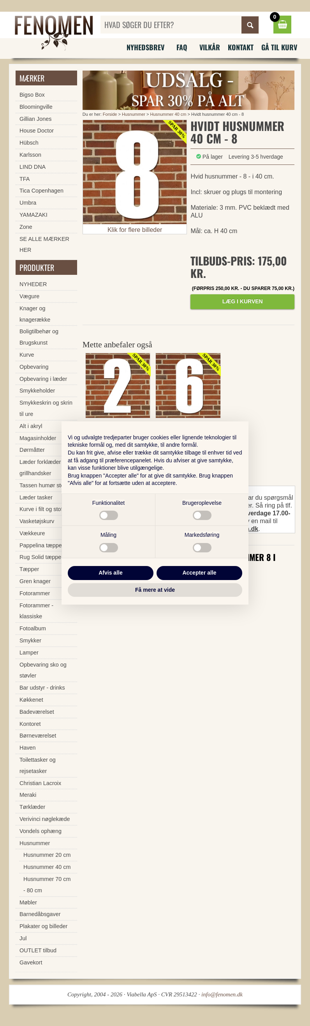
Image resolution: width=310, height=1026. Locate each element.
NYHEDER (33, 284)
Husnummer (133, 114)
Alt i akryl (30, 426)
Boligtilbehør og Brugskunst (38, 337)
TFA (24, 179)
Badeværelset (36, 712)
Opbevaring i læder (43, 379)
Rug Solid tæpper (41, 557)
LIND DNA (32, 167)
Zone (25, 227)
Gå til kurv (279, 47)
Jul (22, 938)
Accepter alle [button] (199, 573)
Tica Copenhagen (41, 191)
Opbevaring (33, 367)
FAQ (181, 47)
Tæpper (29, 569)
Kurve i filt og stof (40, 509)
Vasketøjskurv (36, 521)
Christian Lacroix (40, 783)
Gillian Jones (35, 119)
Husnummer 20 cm (47, 855)
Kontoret (30, 724)
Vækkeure (32, 533)
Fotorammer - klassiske (36, 611)
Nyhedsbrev (145, 47)
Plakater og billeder (43, 926)
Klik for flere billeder (134, 229)
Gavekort (30, 962)
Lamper (29, 652)
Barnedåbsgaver (40, 914)
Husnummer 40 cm (168, 114)
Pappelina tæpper (41, 545)
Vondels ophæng (40, 831)
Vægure (29, 296)
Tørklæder (32, 807)
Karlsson (30, 155)
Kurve (26, 355)
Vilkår (209, 47)
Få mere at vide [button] (155, 590)
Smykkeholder (37, 390)
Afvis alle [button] (110, 573)
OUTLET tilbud (37, 950)
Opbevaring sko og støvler (43, 670)
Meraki (27, 795)
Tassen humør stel (42, 485)
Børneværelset (37, 735)
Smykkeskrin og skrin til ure (45, 408)
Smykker (30, 640)
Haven (27, 748)
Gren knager (35, 581)
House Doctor (36, 130)
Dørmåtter (32, 450)
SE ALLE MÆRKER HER (44, 244)
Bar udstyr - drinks (42, 688)
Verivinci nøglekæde (44, 819)
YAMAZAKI (33, 215)
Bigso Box (32, 95)
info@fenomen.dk (222, 994)
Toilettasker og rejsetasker (37, 765)
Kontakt (241, 47)
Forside (110, 114)
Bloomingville (36, 107)
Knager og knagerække (34, 314)
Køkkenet (31, 700)
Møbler (28, 902)
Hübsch (29, 143)
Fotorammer (34, 593)
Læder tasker (36, 497)
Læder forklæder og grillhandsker (44, 467)
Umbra (27, 203)
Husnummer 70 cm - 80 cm (47, 884)
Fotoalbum (32, 628)
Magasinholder (37, 438)
